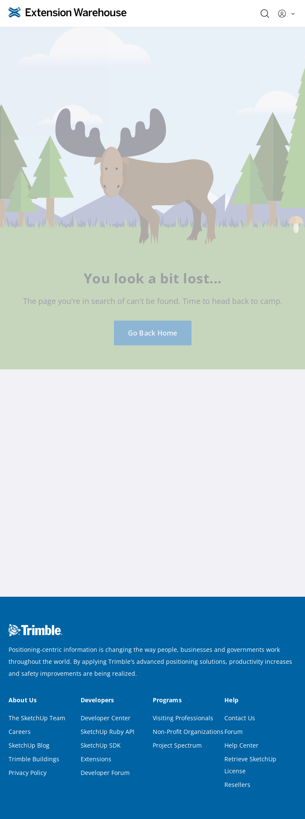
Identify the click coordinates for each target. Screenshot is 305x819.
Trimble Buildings (34, 759)
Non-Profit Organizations (188, 732)
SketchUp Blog (29, 745)
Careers (20, 732)
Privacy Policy (27, 773)
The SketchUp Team (37, 718)
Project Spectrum (177, 745)
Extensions (96, 759)
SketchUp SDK (101, 745)
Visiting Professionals (183, 718)
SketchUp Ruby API (107, 732)
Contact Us (239, 718)
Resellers (237, 785)
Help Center (241, 745)
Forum (233, 732)
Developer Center (106, 718)
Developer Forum (105, 773)
